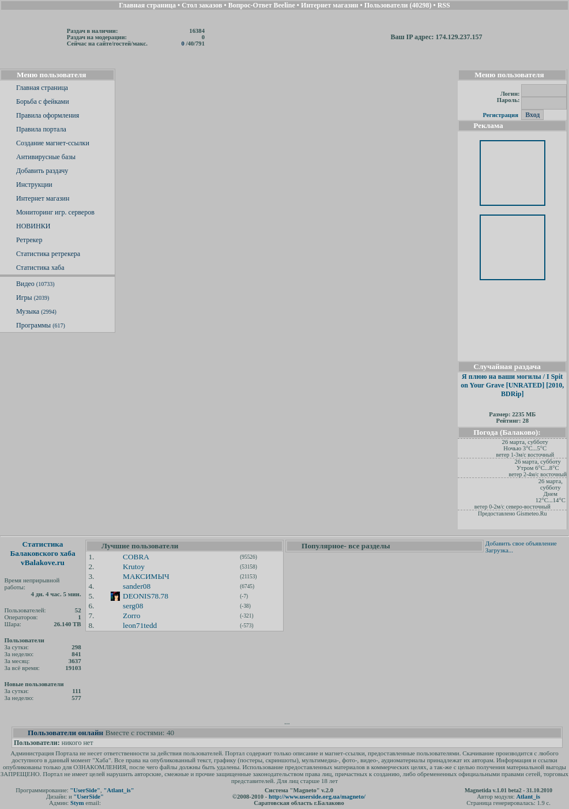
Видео (35, 284)
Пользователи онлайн (65, 732)
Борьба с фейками (42, 101)
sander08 (136, 586)
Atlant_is (528, 796)
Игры (32, 298)
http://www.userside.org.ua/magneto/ (317, 796)
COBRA (136, 556)
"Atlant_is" (118, 790)
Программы (40, 325)
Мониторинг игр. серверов (55, 212)
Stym (77, 803)
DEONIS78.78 (145, 596)
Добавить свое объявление (521, 543)
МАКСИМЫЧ (146, 576)
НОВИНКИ (33, 226)
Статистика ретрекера (48, 254)
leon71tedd (140, 625)
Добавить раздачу (42, 171)
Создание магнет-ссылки (52, 143)
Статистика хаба (40, 268)
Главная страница (42, 88)
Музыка (36, 311)
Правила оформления (47, 115)
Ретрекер (29, 240)
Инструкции (34, 184)
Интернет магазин (42, 198)
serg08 (133, 605)
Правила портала (41, 129)
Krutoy (134, 566)
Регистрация (500, 115)
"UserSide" (85, 790)
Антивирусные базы (46, 157)
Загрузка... (499, 550)
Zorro (131, 615)
